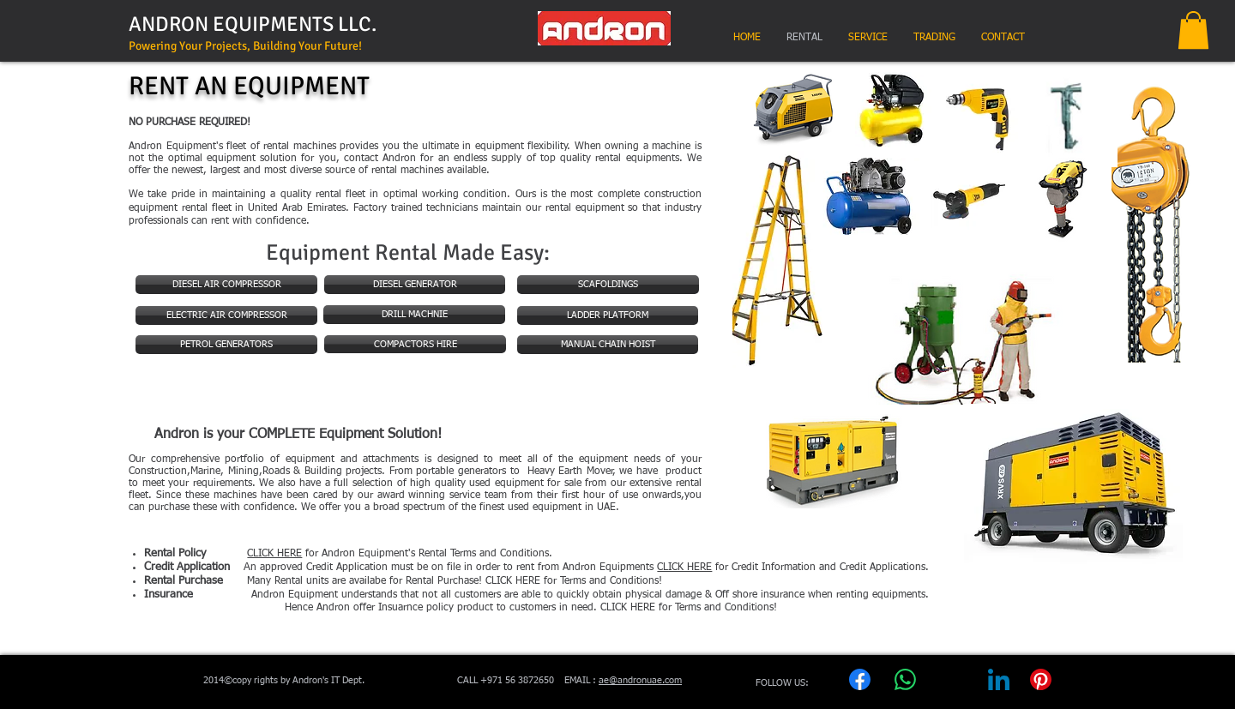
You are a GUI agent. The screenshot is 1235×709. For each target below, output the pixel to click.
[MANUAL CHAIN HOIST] (607, 344)
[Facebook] (859, 688)
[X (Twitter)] (953, 688)
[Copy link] (1082, 688)
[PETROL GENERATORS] (226, 344)
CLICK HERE (684, 567)
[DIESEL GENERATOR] (414, 284)
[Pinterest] (1040, 688)
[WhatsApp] (905, 688)
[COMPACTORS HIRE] (415, 344)
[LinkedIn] (998, 688)
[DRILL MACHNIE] (414, 314)
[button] (1193, 30)
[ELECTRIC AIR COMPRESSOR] (226, 315)
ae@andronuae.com (640, 680)
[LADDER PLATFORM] (607, 315)
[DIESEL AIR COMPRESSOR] (226, 284)
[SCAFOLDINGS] (608, 284)
